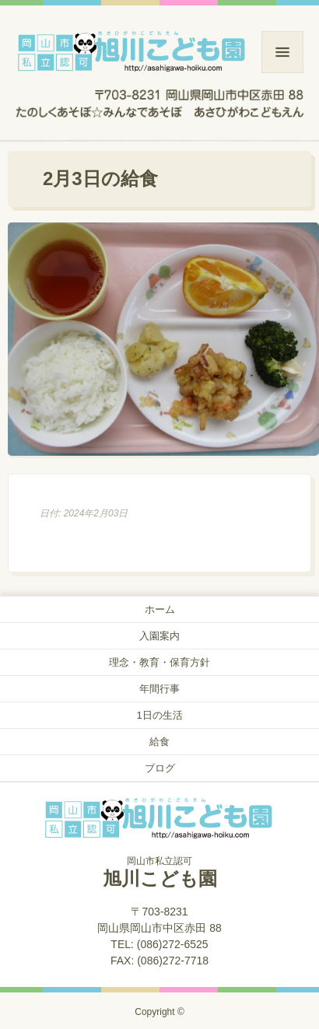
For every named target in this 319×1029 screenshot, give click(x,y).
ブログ (160, 768)
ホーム (160, 609)
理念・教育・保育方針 (159, 662)
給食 (159, 741)
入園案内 (159, 636)
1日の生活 (159, 715)
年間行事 (159, 689)
